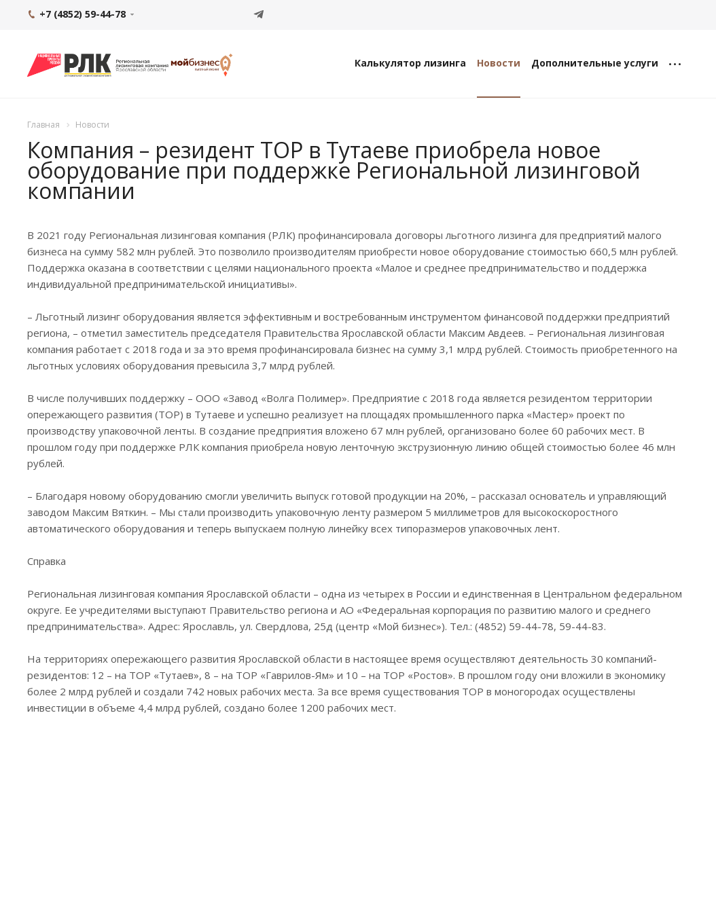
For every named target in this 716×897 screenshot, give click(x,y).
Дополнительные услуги (594, 62)
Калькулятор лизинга (410, 62)
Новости (498, 62)
